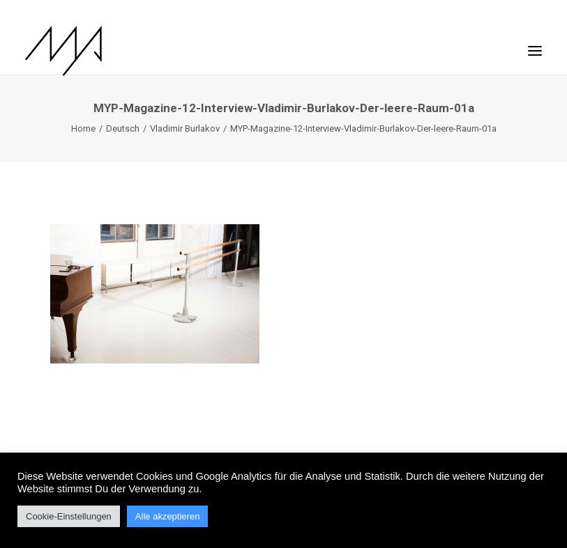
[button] (535, 44)
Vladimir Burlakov (185, 128)
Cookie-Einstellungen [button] (69, 516)
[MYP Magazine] (63, 51)
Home (83, 128)
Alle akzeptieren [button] (167, 516)
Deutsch (122, 128)
